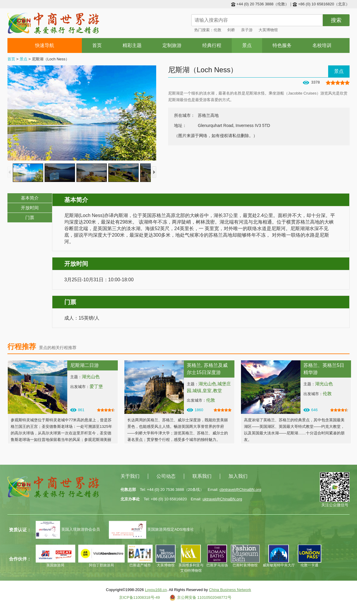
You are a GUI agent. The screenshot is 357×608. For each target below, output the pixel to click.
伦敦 (217, 30)
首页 (97, 45)
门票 (29, 217)
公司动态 (166, 476)
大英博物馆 (268, 30)
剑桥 (231, 30)
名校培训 (321, 45)
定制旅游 (171, 45)
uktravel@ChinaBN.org (222, 499)
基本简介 (30, 197)
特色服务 (282, 45)
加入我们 (238, 476)
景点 (247, 45)
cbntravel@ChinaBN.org (240, 489)
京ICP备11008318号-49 (139, 597)
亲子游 (247, 30)
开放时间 (30, 207)
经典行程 (211, 45)
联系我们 (202, 476)
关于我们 (130, 476)
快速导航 (45, 45)
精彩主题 (132, 45)
